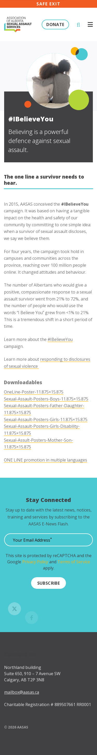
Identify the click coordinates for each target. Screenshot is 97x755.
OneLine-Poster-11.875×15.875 (33, 401)
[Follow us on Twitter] (14, 615)
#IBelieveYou (60, 348)
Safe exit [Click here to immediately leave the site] (48, 4)
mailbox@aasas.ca (21, 698)
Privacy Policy (35, 564)
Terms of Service (73, 564)
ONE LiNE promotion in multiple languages (45, 469)
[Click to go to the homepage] (18, 24)
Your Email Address (32, 542)
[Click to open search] (78, 24)
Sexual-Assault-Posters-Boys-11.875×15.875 (46, 408)
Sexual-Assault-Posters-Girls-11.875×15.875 (45, 429)
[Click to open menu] (90, 24)
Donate (55, 24)
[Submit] (48, 585)
